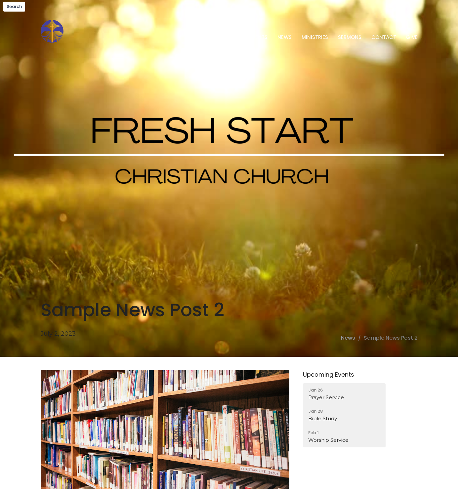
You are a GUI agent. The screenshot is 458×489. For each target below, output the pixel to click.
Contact (383, 37)
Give (412, 37)
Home (206, 37)
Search (14, 6)
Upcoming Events (328, 374)
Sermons (349, 37)
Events (258, 37)
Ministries (315, 37)
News (284, 37)
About (231, 37)
